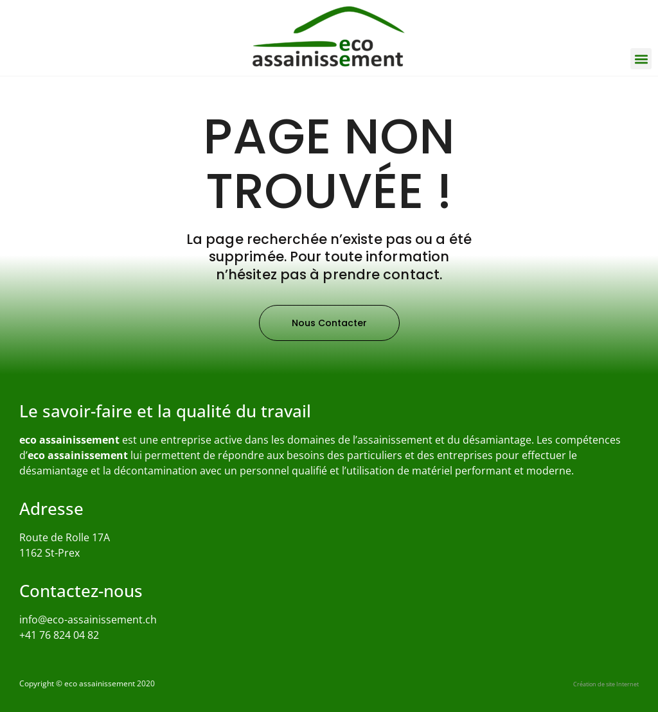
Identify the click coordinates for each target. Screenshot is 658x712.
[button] (641, 58)
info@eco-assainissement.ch (88, 619)
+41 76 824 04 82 (59, 635)
